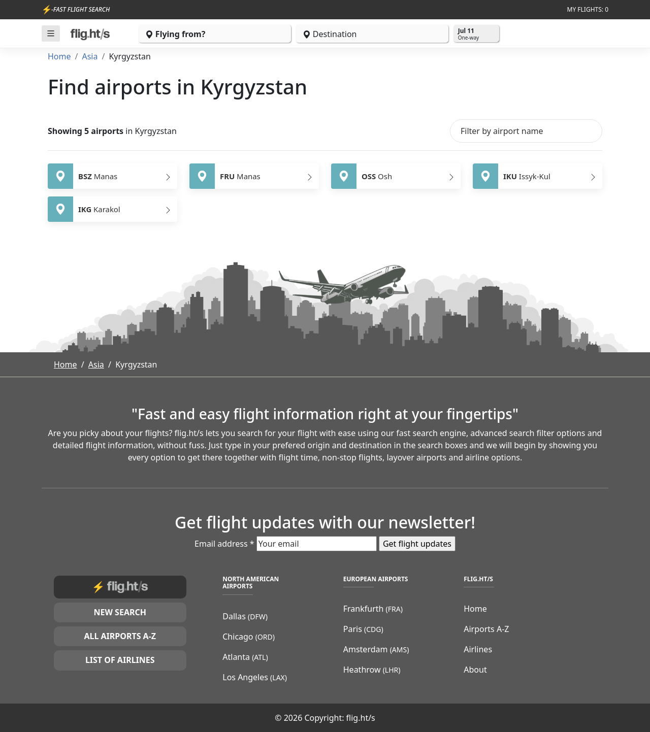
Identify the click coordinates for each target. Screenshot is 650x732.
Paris (363, 629)
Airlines (478, 649)
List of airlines (120, 660)
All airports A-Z (120, 636)
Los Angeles (254, 677)
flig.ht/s (360, 717)
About (475, 669)
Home (59, 56)
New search (120, 612)
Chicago (248, 636)
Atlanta (245, 656)
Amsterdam (376, 649)
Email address (224, 543)
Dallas (245, 616)
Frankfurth (373, 608)
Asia (90, 56)
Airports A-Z (486, 629)
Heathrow (372, 669)
